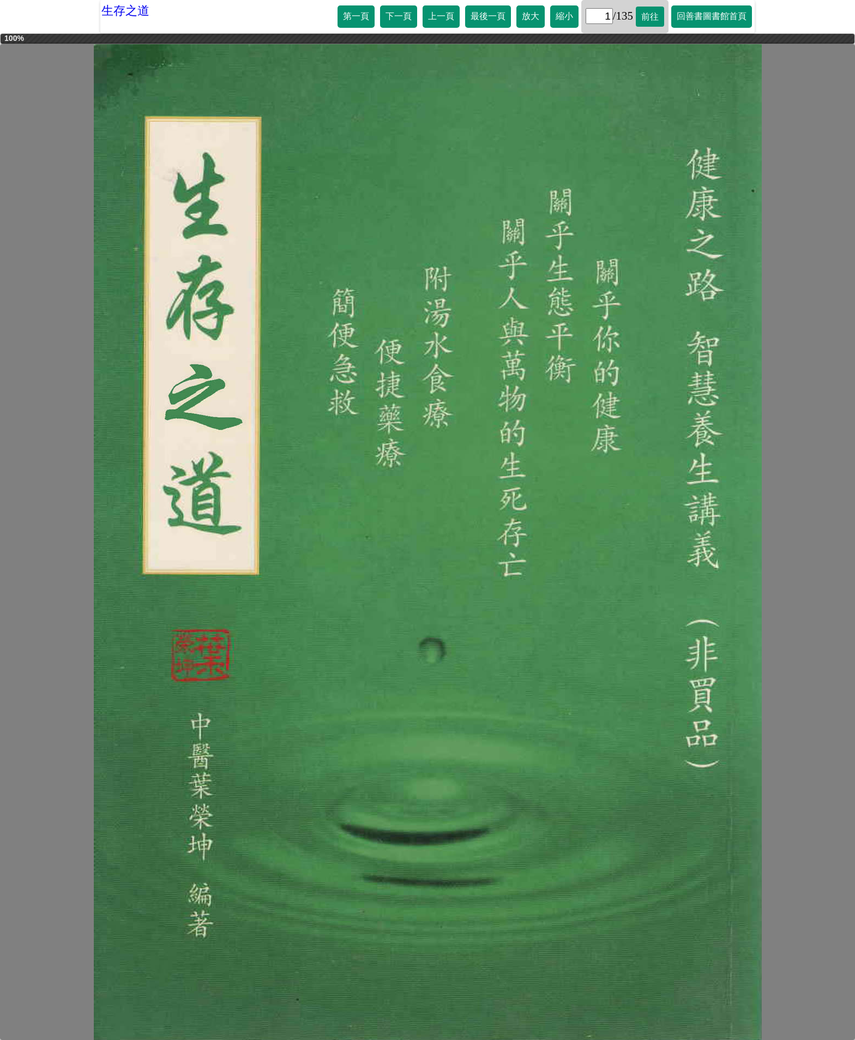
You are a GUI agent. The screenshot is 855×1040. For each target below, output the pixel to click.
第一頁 (356, 16)
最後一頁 (488, 16)
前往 (650, 16)
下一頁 (399, 16)
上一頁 (441, 16)
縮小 (564, 16)
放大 (530, 16)
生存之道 (125, 10)
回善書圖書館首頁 (711, 16)
